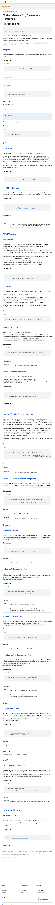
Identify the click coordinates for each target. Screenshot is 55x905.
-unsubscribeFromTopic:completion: (17, 655)
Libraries (4, 895)
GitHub (3, 897)
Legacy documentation (42, 899)
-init (4, 109)
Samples (4, 892)
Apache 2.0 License (24, 853)
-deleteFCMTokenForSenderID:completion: (19, 479)
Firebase (5, 11)
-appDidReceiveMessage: (13, 709)
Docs (9, 11)
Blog (20, 888)
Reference (14, 11)
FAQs (38, 897)
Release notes (40, 895)
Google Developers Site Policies (44, 853)
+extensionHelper (9, 815)
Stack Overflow (40, 890)
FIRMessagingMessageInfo (18, 733)
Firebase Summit (23, 890)
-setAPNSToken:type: (11, 188)
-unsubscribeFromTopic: (12, 616)
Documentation (7, 6)
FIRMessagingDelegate (35, 68)
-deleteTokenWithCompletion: (14, 372)
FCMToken (7, 286)
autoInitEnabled (9, 240)
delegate (6, 50)
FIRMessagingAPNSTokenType (26, 208)
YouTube (21, 895)
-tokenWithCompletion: (12, 327)
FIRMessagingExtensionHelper (20, 838)
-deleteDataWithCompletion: (14, 765)
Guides (3, 888)
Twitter (21, 892)
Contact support (41, 888)
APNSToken (7, 149)
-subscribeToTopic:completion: (15, 569)
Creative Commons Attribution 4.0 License (43, 851)
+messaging (7, 77)
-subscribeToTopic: (10, 531)
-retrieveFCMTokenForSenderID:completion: (20, 414)
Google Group (40, 892)
